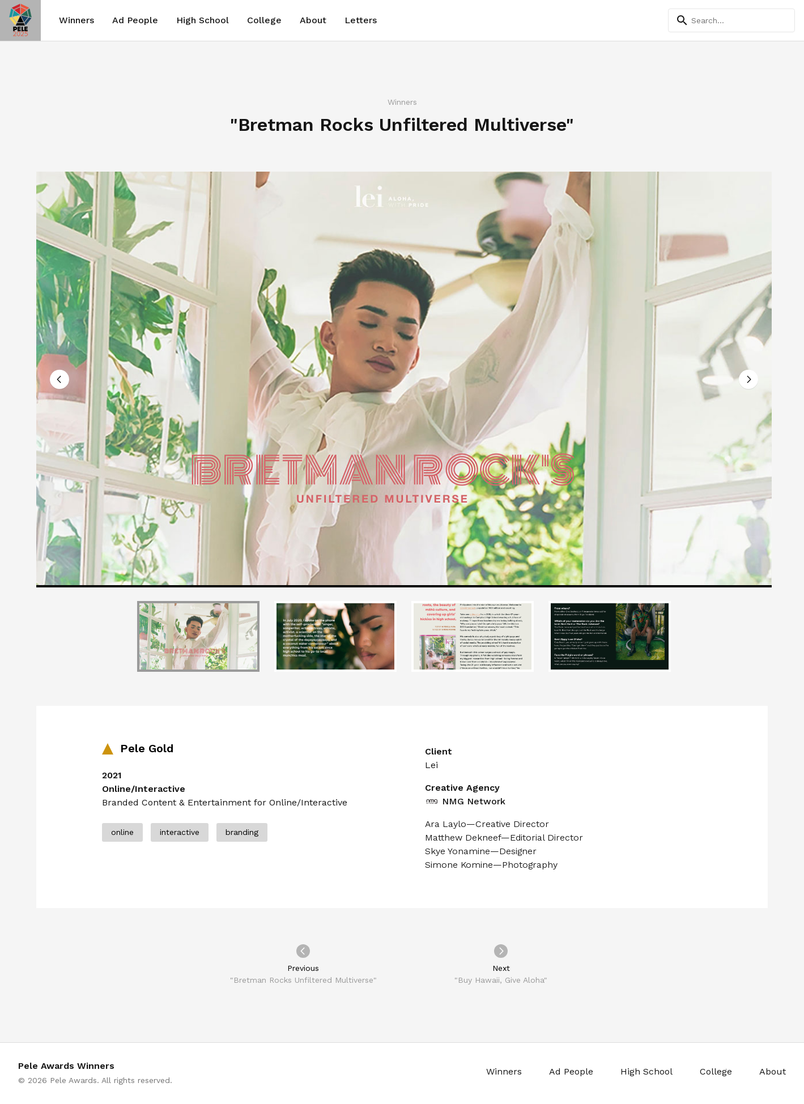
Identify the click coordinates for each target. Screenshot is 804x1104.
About (313, 20)
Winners (76, 20)
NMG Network (465, 801)
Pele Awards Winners (66, 1065)
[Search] (731, 20)
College (264, 20)
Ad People (135, 20)
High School (202, 20)
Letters (360, 20)
